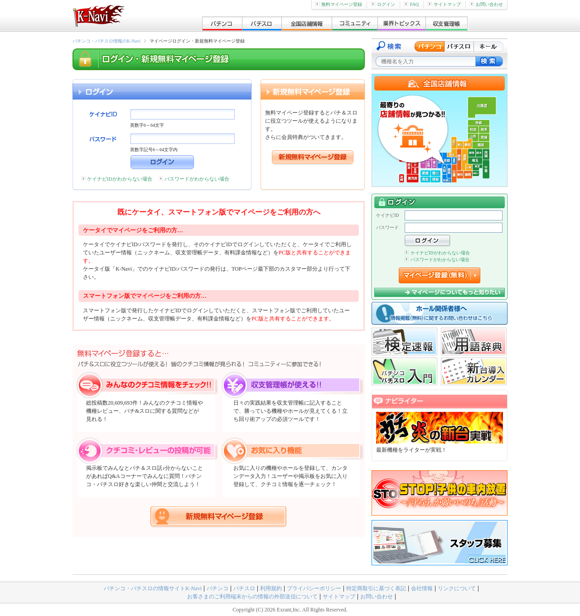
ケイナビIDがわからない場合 (119, 178)
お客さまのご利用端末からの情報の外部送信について (252, 596)
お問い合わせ (486, 4)
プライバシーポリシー (314, 588)
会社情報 (422, 588)
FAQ (411, 4)
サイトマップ (444, 4)
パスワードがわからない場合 (196, 178)
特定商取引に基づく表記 (376, 588)
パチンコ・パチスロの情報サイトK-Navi (153, 588)
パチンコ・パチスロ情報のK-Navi (106, 40)
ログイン (383, 4)
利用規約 (271, 588)
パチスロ (244, 588)
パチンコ (217, 588)
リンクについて (457, 588)
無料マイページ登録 (338, 4)
